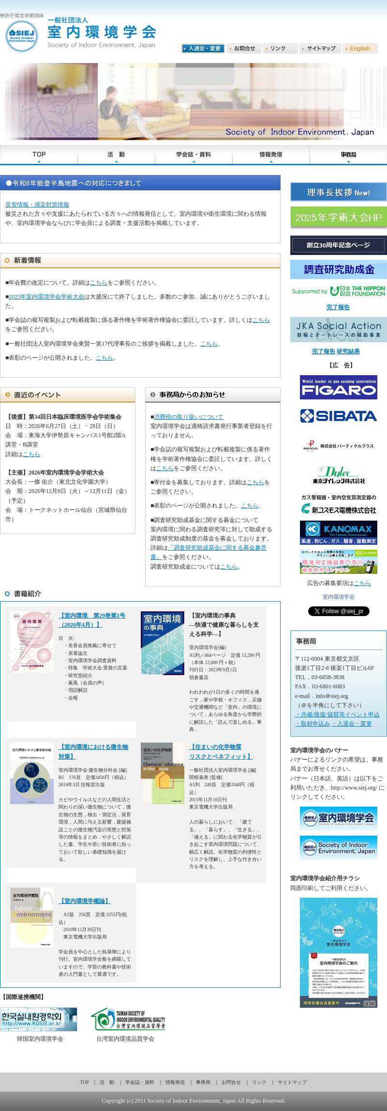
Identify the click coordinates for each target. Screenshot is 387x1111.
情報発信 (175, 1082)
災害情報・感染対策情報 (37, 204)
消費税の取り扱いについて (188, 416)
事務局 (203, 1082)
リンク (259, 1082)
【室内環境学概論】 (85, 901)
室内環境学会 (339, 597)
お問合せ (231, 1082)
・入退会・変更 (351, 723)
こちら (98, 282)
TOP (84, 1082)
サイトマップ (292, 1082)
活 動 (107, 1082)
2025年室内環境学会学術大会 (46, 296)
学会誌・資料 (139, 1082)
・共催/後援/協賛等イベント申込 (337, 714)
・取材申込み (312, 723)
